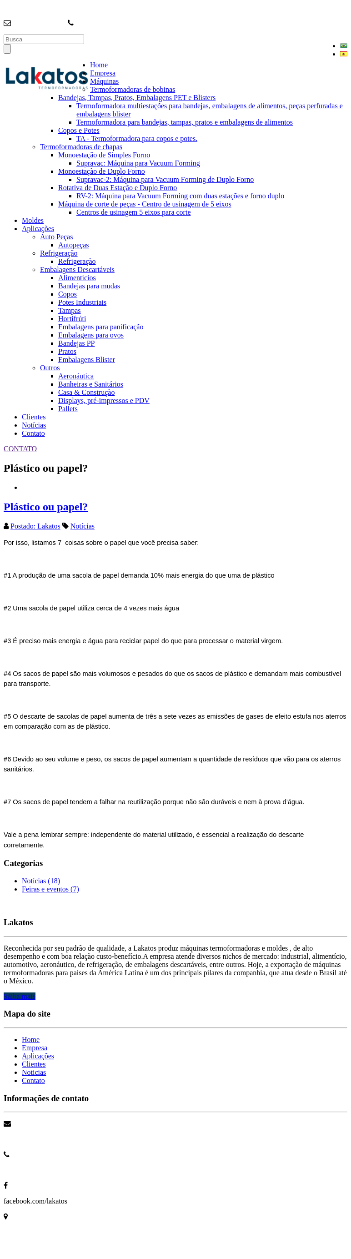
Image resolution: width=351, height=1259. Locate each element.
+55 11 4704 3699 (30, 1170)
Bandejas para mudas (89, 286)
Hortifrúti (72, 318)
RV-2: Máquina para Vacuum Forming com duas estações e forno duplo (180, 196)
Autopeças (73, 245)
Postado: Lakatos (35, 526)
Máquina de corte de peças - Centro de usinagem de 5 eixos (144, 204)
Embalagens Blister (86, 359)
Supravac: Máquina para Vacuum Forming (138, 163)
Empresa (102, 73)
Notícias (34, 425)
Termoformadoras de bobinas (132, 89)
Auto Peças (56, 237)
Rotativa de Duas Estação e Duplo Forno (117, 187)
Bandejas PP (76, 343)
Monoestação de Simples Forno (104, 155)
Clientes (33, 417)
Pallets (68, 409)
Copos (67, 294)
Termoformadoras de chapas (81, 147)
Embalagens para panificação (100, 327)
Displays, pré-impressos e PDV (104, 400)
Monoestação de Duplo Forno (101, 171)
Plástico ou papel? (46, 507)
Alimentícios (77, 278)
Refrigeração (59, 253)
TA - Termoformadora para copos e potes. (136, 138)
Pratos (67, 351)
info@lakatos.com (39, 23)
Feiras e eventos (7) (50, 889)
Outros (50, 368)
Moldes (33, 220)
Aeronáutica (76, 376)
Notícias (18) (41, 881)
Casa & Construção (86, 392)
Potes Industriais (82, 302)
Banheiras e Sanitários (90, 384)
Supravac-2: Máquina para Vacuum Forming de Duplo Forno (165, 179)
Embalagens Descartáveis (77, 269)
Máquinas (104, 81)
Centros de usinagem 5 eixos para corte (133, 212)
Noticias (34, 1072)
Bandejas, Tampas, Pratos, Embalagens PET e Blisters (137, 97)
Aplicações (38, 228)
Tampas (69, 310)
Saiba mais (19, 996)
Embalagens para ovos (91, 335)
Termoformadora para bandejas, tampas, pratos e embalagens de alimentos (184, 122)
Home (99, 65)
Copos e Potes (79, 130)
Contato (33, 433)
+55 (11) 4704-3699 (104, 23)
